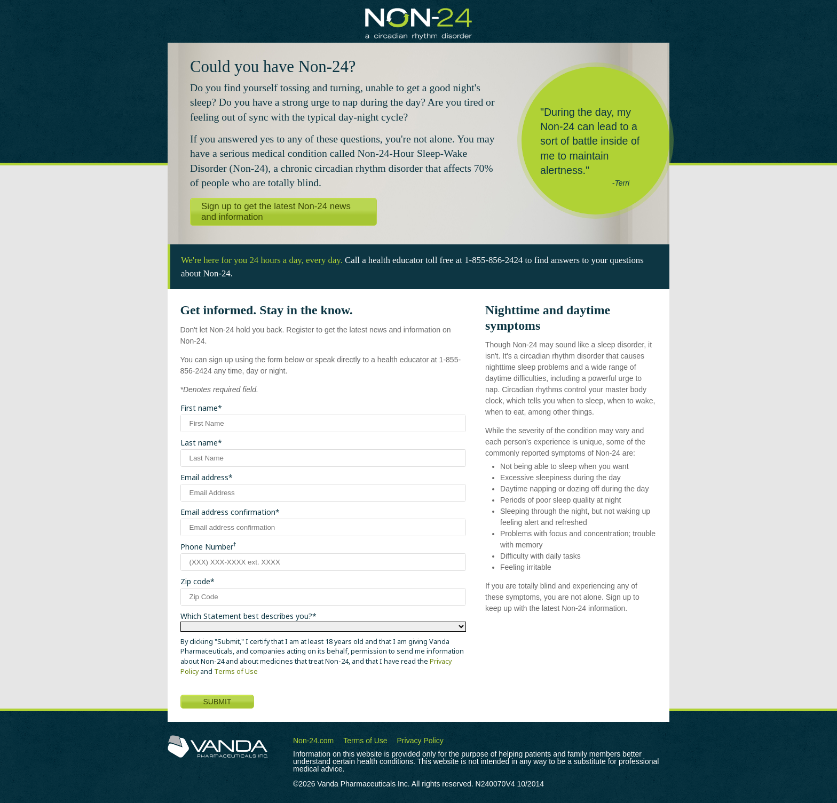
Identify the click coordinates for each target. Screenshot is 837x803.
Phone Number (208, 547)
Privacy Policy (420, 740)
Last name (199, 443)
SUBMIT (217, 701)
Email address (204, 477)
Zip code (195, 581)
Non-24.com (313, 740)
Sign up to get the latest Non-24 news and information (276, 211)
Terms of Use (236, 671)
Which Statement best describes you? (246, 616)
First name (199, 408)
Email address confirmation (227, 512)
